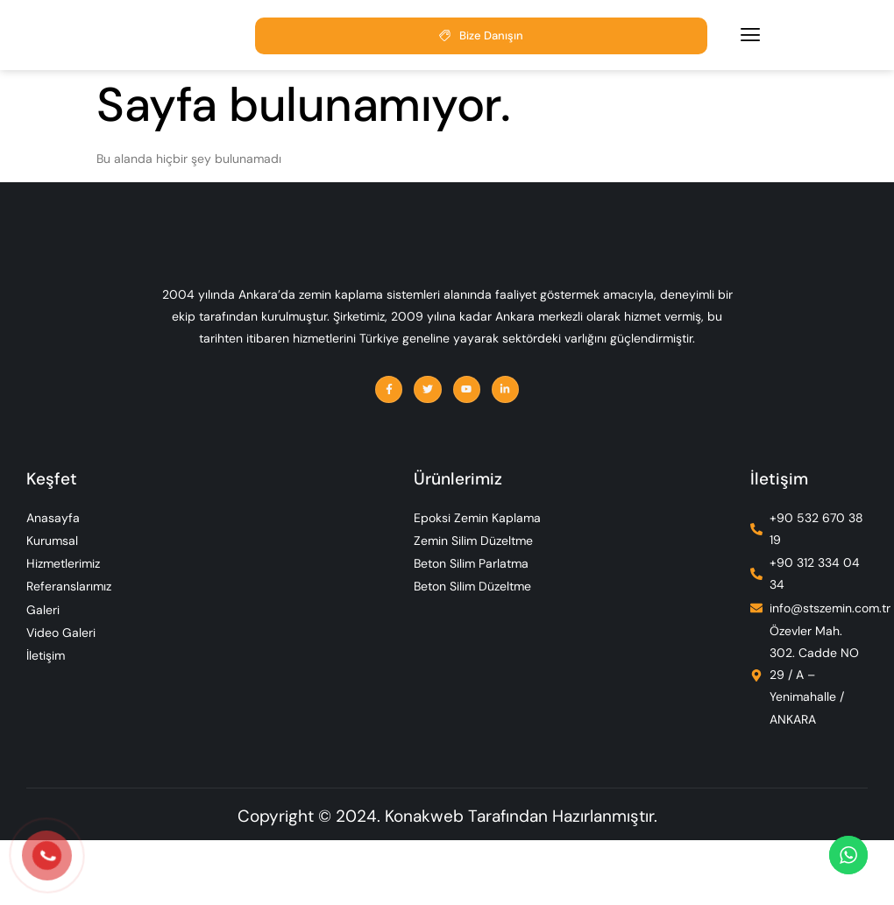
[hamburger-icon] (750, 39)
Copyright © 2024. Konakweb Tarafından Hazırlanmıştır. (447, 881)
